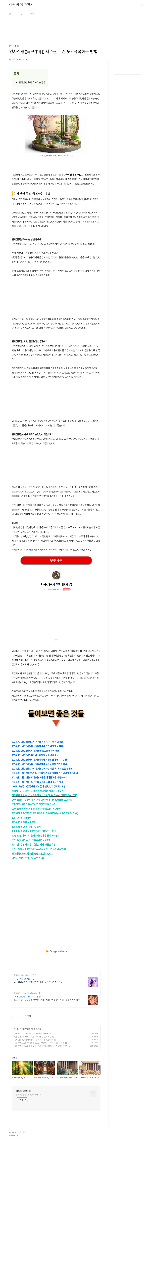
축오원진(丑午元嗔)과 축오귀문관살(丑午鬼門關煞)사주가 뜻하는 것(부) (45, 813)
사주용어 (23, 1029)
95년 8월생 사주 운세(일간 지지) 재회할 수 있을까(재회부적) (39, 849)
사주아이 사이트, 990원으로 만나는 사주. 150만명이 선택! (38, 981)
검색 (136, 5)
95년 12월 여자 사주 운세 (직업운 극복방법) (31, 840)
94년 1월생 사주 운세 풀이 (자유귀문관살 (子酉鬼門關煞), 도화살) (42, 799)
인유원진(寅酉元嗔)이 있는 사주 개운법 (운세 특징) (33, 1036)
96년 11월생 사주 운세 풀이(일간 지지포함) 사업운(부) (36, 808)
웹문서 (32, 549)
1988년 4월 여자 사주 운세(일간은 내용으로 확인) (34, 831)
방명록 (32, 13)
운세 (16, 1029)
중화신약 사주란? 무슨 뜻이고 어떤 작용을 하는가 (34, 804)
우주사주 (56, 560)
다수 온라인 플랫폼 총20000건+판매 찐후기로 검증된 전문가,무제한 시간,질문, (47, 1000)
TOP (142, 1133)
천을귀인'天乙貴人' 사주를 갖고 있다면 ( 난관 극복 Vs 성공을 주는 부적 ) (44, 795)
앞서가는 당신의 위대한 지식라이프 (28, 1094)
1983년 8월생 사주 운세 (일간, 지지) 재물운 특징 (33, 844)
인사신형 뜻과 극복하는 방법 (32, 82)
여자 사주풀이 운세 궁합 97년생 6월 (28, 858)
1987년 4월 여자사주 (21, 817)
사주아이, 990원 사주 (24, 978)
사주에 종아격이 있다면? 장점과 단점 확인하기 (32, 853)
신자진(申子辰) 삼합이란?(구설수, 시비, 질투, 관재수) (33, 1039)
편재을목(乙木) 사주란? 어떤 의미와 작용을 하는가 (32, 1033)
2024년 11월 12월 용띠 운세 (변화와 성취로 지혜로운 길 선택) (40, 764)
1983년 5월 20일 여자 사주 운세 (26, 826)
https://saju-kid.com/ (23, 975)
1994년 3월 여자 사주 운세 (24, 822)
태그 (20, 13)
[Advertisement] (56, 294)
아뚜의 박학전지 (21, 5)
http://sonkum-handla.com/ (25, 993)
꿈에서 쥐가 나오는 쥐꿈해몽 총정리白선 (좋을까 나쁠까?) (37, 791)
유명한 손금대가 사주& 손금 (27, 996)
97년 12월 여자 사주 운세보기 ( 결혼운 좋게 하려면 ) (35, 835)
